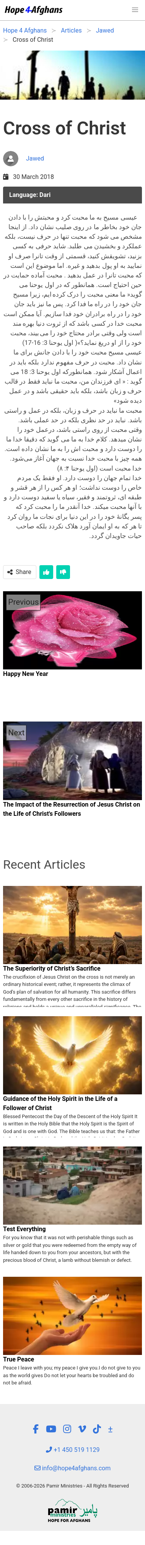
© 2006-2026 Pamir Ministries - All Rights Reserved (72, 1486)
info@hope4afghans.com (72, 1468)
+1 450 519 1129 (73, 1449)
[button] (135, 10)
